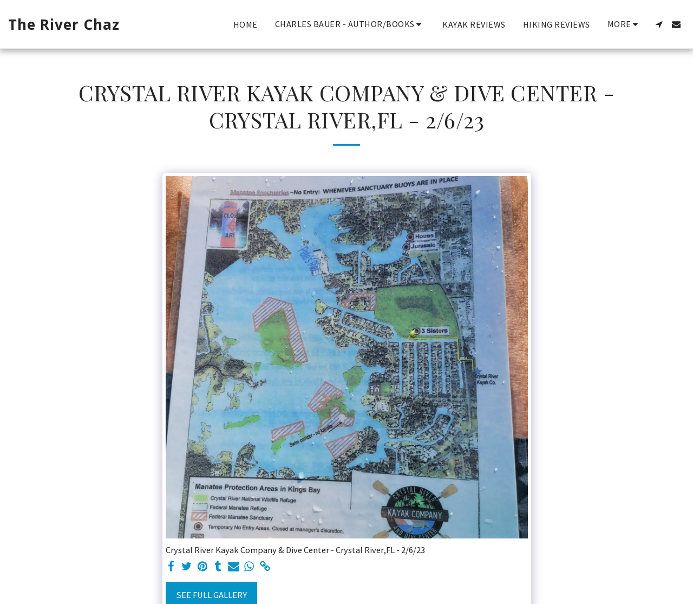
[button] (350, 24)
